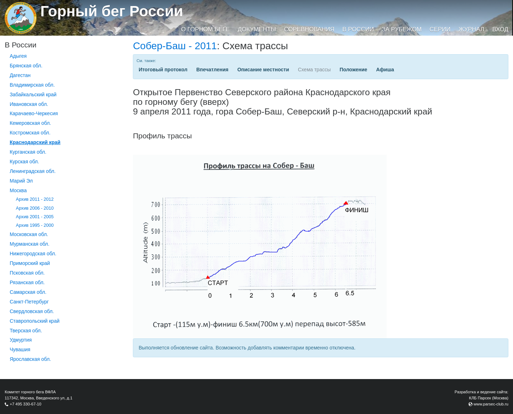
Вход (500, 29)
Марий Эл (21, 181)
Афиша (385, 69)
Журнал (471, 29)
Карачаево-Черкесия (34, 113)
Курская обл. (24, 161)
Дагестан (20, 75)
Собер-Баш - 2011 (175, 45)
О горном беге (205, 29)
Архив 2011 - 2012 (35, 199)
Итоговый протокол (163, 69)
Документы (257, 29)
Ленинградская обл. (33, 171)
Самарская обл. (28, 292)
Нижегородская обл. (33, 253)
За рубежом (402, 29)
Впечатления (212, 69)
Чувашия (20, 349)
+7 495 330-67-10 (25, 404)
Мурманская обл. (30, 244)
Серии (440, 29)
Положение (353, 69)
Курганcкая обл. (28, 152)
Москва (18, 190)
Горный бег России (111, 11)
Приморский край (30, 263)
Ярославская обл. (30, 359)
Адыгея (18, 56)
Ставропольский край (34, 321)
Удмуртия (21, 340)
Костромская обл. (30, 133)
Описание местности (263, 69)
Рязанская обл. (27, 282)
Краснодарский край (35, 142)
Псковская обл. (27, 273)
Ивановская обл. (29, 104)
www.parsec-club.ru (490, 404)
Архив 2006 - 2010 (35, 208)
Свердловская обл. (32, 311)
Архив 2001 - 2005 (35, 216)
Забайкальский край (33, 94)
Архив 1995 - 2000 (35, 225)
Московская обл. (29, 234)
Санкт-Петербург (29, 302)
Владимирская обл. (32, 85)
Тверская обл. (26, 330)
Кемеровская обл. (30, 123)
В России (358, 29)
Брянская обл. (26, 65)
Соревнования (309, 29)
